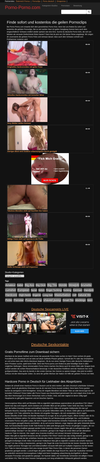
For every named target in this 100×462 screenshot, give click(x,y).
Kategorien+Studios (50, 6)
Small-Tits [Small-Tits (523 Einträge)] (68, 300)
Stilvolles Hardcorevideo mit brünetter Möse (25, 95)
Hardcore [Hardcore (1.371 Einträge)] (11, 294)
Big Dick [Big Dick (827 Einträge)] (40, 285)
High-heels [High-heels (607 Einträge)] (25, 295)
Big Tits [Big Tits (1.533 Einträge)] (52, 285)
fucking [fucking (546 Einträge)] (67, 290)
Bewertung (77, 6)
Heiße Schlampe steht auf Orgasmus (22, 267)
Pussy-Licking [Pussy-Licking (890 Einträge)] (33, 300)
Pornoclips (36, 1)
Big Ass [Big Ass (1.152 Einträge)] (29, 285)
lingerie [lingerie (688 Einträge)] (37, 295)
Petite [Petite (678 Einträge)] (9, 300)
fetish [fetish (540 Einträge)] (41, 290)
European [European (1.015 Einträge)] (23, 290)
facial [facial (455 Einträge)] (34, 290)
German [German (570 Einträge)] (77, 290)
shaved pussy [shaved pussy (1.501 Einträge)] (52, 300)
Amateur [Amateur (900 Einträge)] (10, 285)
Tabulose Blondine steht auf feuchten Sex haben (27, 211)
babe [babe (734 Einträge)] (20, 285)
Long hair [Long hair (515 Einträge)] (48, 295)
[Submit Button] (88, 12)
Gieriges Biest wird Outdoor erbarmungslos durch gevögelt (32, 151)
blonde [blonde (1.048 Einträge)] (63, 285)
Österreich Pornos (23, 1)
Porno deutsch (48, 1)
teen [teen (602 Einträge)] (89, 300)
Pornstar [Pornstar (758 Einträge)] (18, 300)
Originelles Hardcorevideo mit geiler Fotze (25, 67)
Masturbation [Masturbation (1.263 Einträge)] (62, 294)
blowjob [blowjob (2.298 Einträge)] (74, 285)
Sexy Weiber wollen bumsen (19, 123)
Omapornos (61, 1)
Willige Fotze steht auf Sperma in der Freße (25, 239)
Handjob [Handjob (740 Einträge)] (88, 290)
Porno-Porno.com (22, 7)
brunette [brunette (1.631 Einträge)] (86, 285)
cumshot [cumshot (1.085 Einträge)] (11, 290)
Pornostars (65, 6)
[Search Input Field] (73, 12)
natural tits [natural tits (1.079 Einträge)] (84, 294)
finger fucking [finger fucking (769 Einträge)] (53, 290)
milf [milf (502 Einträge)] (74, 295)
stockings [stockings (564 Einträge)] (80, 300)
